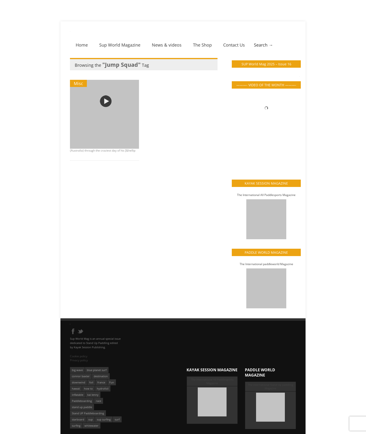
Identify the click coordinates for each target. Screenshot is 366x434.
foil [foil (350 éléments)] (91, 382)
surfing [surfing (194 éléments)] (76, 425)
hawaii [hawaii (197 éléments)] (76, 388)
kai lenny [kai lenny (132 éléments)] (93, 394)
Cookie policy (78, 356)
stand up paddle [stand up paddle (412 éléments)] (82, 407)
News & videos (167, 45)
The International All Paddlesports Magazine (266, 195)
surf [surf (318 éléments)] (117, 419)
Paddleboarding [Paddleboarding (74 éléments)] (82, 401)
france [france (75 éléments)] (101, 382)
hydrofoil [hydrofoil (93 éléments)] (103, 388)
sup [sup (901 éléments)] (90, 419)
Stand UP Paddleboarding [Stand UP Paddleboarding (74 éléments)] (88, 413)
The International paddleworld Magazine (266, 264)
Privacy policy (79, 360)
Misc (78, 83)
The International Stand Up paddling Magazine (270, 386)
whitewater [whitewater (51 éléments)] (91, 425)
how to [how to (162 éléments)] (88, 388)
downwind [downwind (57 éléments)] (78, 382)
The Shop (202, 45)
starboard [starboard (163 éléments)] (78, 419)
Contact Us (234, 45)
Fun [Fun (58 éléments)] (111, 382)
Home (82, 45)
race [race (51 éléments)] (98, 401)
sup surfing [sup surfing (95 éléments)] (104, 419)
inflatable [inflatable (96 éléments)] (77, 394)
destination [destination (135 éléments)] (101, 376)
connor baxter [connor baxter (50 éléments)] (81, 376)
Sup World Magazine (119, 45)
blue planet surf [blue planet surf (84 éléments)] (97, 370)
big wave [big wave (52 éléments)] (77, 370)
